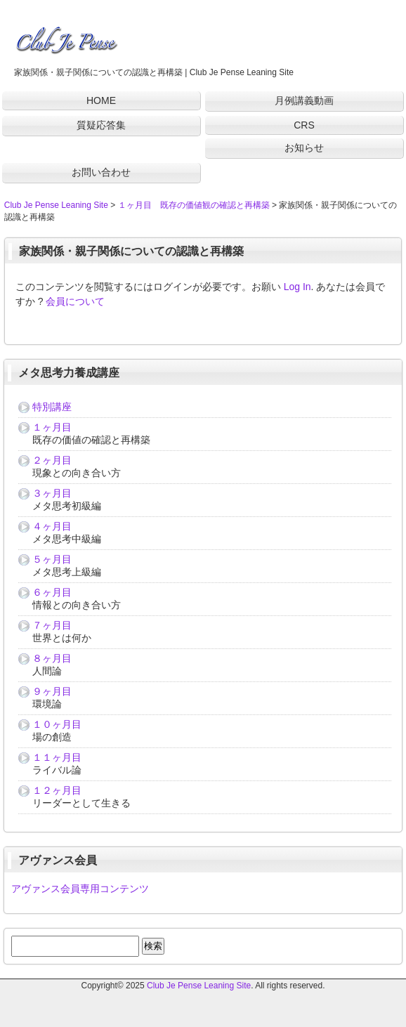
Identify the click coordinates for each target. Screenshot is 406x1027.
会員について (75, 301)
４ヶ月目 (52, 526)
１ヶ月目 (52, 427)
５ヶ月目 (52, 559)
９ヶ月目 (52, 691)
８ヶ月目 (52, 658)
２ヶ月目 (52, 460)
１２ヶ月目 (56, 790)
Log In (297, 286)
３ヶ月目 (52, 493)
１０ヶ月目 (56, 724)
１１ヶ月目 (56, 757)
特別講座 (52, 406)
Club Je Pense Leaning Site (199, 985)
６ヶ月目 (52, 592)
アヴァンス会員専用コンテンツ (80, 888)
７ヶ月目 (52, 625)
